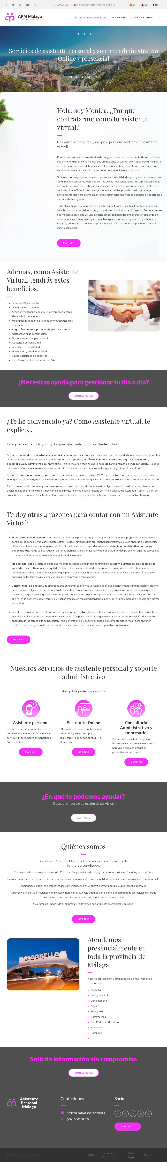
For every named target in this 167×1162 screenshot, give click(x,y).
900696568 (62, 4)
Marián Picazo (107, 495)
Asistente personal (31, 722)
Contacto (83, 817)
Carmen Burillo (145, 490)
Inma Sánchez (112, 490)
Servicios (118, 17)
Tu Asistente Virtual (91, 17)
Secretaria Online (83, 722)
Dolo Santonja (65, 495)
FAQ (90, 1155)
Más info (69, 243)
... (159, 17)
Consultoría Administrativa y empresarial (136, 727)
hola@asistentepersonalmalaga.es (96, 4)
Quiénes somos (141, 17)
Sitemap (148, 1155)
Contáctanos (83, 395)
